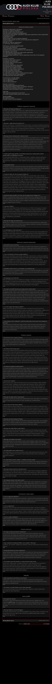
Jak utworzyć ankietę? (8, 64)
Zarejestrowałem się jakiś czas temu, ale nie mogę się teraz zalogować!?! (21, 39)
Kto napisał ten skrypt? (8, 97)
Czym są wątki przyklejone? (10, 81)
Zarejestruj (11, 16)
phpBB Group (11, 602)
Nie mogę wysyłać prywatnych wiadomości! (13, 85)
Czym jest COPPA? (7, 41)
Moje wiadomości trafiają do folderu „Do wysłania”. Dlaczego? (18, 86)
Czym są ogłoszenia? (8, 80)
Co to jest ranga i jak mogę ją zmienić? (12, 53)
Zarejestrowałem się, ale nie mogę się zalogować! (15, 38)
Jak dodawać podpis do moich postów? (12, 62)
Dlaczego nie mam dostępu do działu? (12, 67)
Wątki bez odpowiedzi (7, 21)
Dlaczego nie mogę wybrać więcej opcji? (13, 65)
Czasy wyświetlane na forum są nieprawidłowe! (14, 48)
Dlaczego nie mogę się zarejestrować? (12, 42)
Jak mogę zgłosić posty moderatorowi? (12, 71)
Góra (4, 120)
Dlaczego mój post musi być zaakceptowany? (14, 74)
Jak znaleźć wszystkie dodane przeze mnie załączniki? (16, 94)
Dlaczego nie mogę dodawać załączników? (13, 69)
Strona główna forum (8, 23)
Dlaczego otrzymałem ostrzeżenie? (11, 70)
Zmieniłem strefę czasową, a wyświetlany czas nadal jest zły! (18, 50)
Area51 (35, 613)
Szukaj (47, 16)
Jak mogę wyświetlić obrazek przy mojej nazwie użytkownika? (18, 52)
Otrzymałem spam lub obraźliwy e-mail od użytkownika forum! (18, 89)
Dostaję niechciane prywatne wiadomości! (13, 88)
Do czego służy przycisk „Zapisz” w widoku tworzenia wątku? (18, 73)
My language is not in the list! (10, 51)
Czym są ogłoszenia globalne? (10, 79)
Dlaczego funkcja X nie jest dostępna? (12, 99)
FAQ (42, 16)
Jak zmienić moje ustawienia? (10, 47)
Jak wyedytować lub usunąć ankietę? (12, 66)
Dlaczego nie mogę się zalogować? (11, 30)
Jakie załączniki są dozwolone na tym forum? (14, 93)
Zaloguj (4, 16)
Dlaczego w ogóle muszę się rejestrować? (13, 32)
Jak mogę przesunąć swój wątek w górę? (13, 75)
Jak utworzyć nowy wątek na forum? (12, 60)
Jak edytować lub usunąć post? (10, 61)
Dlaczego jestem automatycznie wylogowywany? (15, 33)
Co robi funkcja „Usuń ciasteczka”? (11, 43)
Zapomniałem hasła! (8, 37)
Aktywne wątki (16, 21)
